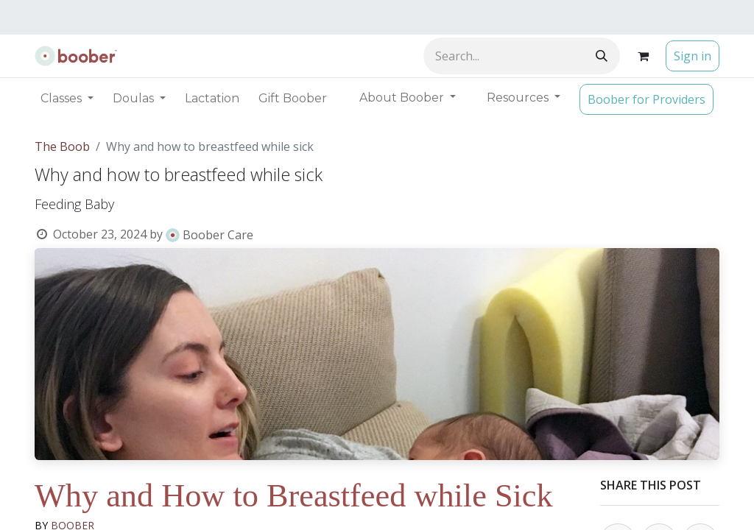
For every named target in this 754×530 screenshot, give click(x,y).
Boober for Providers (646, 99)
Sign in (692, 56)
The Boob (62, 146)
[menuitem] (212, 99)
